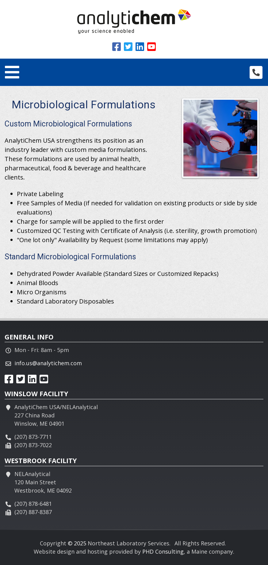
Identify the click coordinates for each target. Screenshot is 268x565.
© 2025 (77, 543)
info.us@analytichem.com (48, 363)
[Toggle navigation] (12, 72)
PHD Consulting (163, 551)
